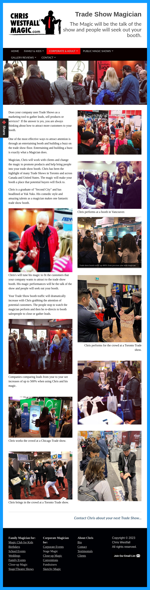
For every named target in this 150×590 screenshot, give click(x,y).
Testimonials (85, 551)
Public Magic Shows (97, 51)
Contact (47, 57)
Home (15, 51)
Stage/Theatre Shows (21, 569)
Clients (82, 555)
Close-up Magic (52, 555)
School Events (17, 551)
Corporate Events (53, 546)
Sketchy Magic (52, 569)
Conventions (50, 560)
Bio (80, 542)
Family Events (17, 560)
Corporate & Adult (62, 51)
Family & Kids (32, 51)
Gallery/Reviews (22, 57)
